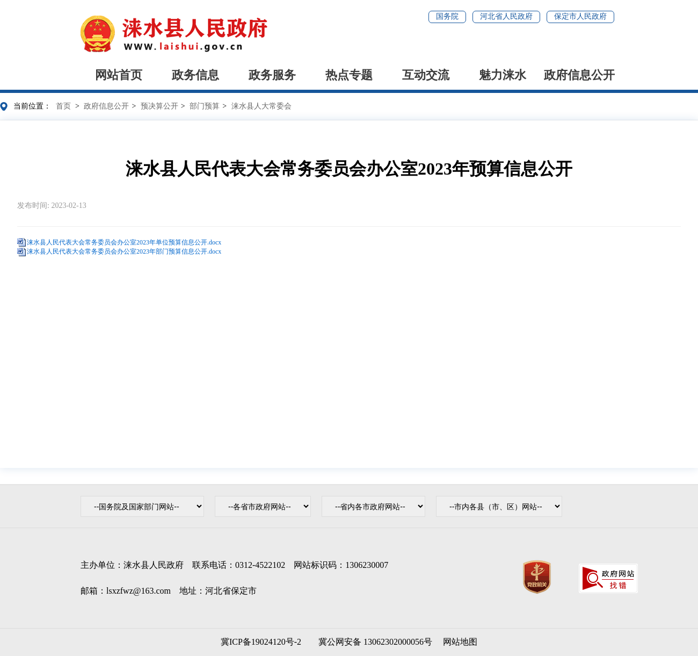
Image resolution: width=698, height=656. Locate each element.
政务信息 (195, 75)
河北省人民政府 (506, 16)
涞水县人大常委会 (261, 106)
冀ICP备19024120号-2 (261, 641)
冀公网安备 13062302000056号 (373, 641)
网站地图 (460, 641)
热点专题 (349, 75)
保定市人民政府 (580, 16)
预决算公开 (159, 106)
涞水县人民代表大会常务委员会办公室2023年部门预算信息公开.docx (124, 251)
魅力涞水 (502, 75)
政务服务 (272, 75)
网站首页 (118, 75)
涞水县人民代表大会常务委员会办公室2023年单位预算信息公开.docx (124, 242)
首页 (63, 106)
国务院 (447, 16)
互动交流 (425, 75)
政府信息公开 (579, 75)
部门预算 (205, 106)
